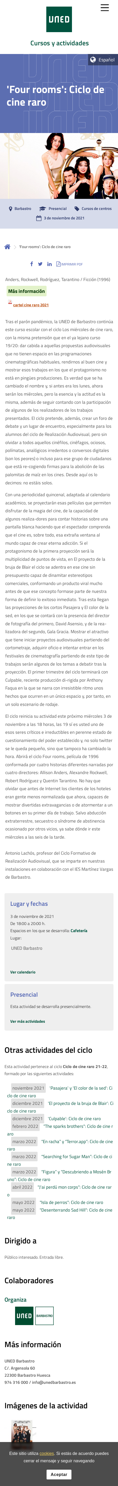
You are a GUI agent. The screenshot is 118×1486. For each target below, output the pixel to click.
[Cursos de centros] (91, 209)
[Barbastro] (19, 209)
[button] (31, 264)
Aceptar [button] (59, 1474)
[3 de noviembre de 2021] (59, 218)
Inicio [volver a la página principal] (7, 247)
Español (107, 59)
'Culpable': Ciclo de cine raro (74, 1118)
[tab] (59, 27)
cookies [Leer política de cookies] (47, 1453)
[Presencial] (51, 209)
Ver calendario (22, 972)
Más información (26, 291)
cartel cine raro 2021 (31, 305)
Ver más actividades (27, 1021)
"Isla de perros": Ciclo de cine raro (71, 1202)
